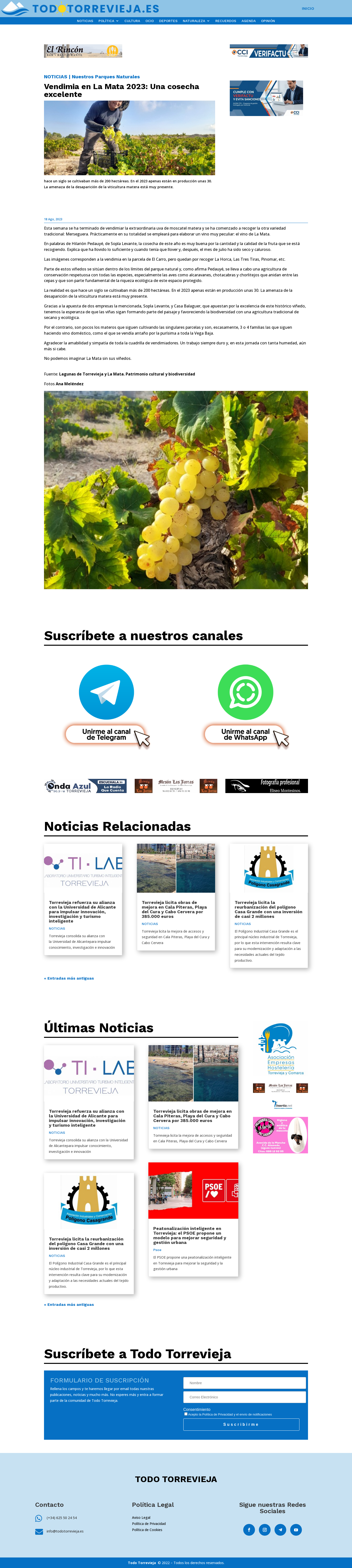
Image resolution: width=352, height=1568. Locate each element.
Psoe (157, 1250)
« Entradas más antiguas (69, 978)
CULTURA (132, 21)
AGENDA (249, 21)
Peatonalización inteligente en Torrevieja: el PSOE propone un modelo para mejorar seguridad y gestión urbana (189, 1235)
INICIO (308, 9)
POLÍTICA (106, 21)
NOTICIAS (85, 21)
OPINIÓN (268, 21)
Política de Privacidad (217, 1414)
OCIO (149, 21)
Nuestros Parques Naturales (106, 77)
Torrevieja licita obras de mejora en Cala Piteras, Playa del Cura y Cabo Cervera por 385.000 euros (174, 909)
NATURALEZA (194, 21)
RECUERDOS (225, 21)
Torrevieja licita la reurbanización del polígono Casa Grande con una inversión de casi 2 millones (268, 909)
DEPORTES (168, 21)
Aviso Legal (141, 1517)
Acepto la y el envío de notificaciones (228, 1414)
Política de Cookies (147, 1529)
